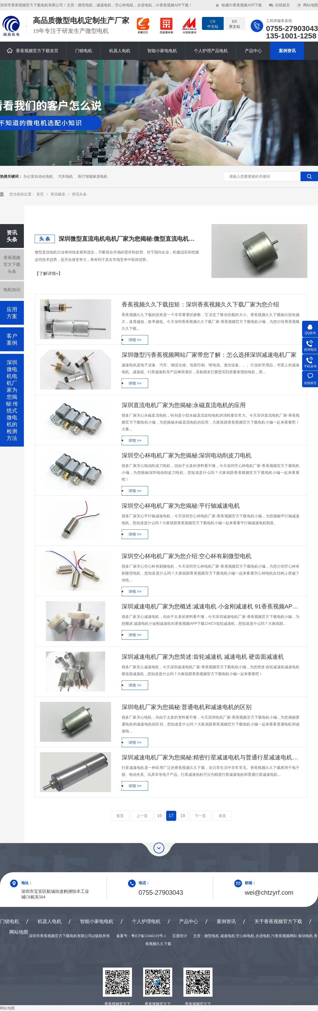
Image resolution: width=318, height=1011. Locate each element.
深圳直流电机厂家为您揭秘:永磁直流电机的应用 (184, 405)
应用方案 (12, 312)
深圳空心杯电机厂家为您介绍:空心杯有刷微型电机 (186, 556)
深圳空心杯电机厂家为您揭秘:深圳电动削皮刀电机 (186, 455)
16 (159, 815)
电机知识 (11, 289)
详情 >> (135, 340)
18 (182, 815)
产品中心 (253, 50)
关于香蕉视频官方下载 (278, 921)
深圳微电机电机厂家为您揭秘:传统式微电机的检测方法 (12, 400)
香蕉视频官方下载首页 (32, 50)
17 (171, 815)
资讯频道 (58, 194)
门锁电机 (83, 50)
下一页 (200, 816)
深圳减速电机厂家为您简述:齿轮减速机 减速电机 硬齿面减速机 (203, 656)
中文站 (213, 24)
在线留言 (282, 5)
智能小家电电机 (162, 50)
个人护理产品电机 (211, 50)
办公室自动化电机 (38, 176)
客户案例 (12, 339)
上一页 (142, 816)
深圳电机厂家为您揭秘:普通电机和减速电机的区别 (186, 707)
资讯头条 (79, 194)
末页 (222, 816)
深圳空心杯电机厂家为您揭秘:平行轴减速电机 (181, 505)
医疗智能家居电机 (93, 176)
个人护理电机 (146, 921)
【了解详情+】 (49, 273)
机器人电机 (119, 50)
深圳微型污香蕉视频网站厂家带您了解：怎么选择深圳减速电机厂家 (209, 354)
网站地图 (310, 5)
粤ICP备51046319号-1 (148, 936)
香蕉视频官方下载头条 (11, 264)
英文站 (234, 24)
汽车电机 (65, 176)
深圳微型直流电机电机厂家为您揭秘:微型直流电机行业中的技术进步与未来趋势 (129, 238)
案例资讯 (287, 50)
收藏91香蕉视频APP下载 (242, 5)
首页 (40, 194)
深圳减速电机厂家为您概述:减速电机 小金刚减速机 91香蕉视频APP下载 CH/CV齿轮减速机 (210, 606)
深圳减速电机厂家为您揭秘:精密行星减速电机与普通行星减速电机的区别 (210, 757)
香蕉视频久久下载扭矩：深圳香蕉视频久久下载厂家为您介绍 (200, 304)
